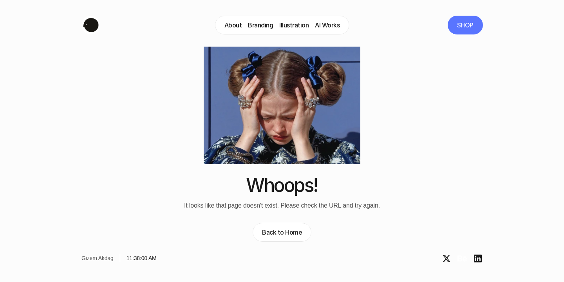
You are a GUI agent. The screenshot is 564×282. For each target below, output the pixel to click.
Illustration (294, 25)
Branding (260, 25)
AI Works (327, 25)
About (233, 25)
